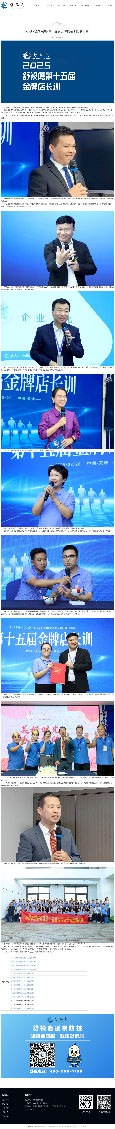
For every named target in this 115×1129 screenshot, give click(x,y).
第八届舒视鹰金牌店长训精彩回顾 (22, 981)
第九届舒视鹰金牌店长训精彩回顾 (22, 977)
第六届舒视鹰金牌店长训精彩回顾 (22, 989)
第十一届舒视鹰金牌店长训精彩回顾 (23, 969)
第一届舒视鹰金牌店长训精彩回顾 (22, 1008)
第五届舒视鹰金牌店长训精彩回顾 (22, 993)
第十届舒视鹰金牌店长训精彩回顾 (22, 973)
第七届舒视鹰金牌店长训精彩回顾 (22, 985)
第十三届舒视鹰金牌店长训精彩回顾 (23, 962)
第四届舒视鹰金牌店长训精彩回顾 (22, 997)
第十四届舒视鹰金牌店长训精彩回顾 (23, 958)
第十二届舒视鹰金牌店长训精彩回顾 (23, 965)
